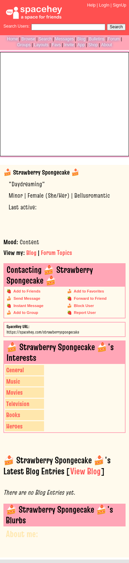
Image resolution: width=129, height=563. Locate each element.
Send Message (25, 298)
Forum (114, 39)
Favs (56, 44)
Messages (64, 39)
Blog (81, 39)
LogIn (104, 5)
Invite (69, 44)
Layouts (41, 44)
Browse (28, 39)
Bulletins (96, 39)
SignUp (119, 5)
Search (116, 26)
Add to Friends (26, 291)
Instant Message (27, 306)
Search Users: (16, 26)
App (81, 44)
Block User (83, 306)
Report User (84, 312)
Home (12, 39)
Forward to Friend (89, 298)
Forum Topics (56, 252)
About (106, 44)
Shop (93, 44)
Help (91, 5)
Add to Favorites (88, 291)
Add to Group (24, 312)
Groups (24, 44)
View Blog (85, 471)
